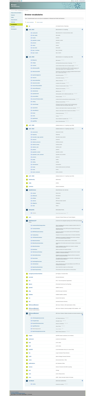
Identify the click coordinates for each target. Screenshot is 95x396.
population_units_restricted (38, 154)
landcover (31, 339)
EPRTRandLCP (32, 220)
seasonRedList (35, 110)
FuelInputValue (35, 234)
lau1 (30, 342)
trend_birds (34, 47)
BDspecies (34, 60)
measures (34, 77)
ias (29, 298)
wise (30, 377)
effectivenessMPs (35, 68)
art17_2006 (31, 125)
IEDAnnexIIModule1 (34, 304)
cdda (30, 183)
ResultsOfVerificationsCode (38, 323)
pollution (34, 149)
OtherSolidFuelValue (36, 255)
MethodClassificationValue (37, 243)
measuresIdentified (36, 80)
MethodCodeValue (36, 246)
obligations (34, 203)
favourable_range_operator (37, 137)
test (30, 370)
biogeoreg (34, 134)
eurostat (31, 277)
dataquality (31, 209)
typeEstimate (35, 118)
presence (34, 42)
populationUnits (35, 93)
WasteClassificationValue (37, 267)
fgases (30, 284)
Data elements (14, 19)
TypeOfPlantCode (35, 326)
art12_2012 (31, 29)
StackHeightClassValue (37, 261)
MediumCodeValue (36, 240)
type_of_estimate (35, 50)
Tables (12, 17)
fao (29, 280)
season (33, 45)
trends (33, 115)
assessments (35, 132)
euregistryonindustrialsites (35, 273)
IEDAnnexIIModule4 (34, 313)
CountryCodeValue (36, 228)
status (33, 205)
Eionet (16, 10)
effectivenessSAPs (36, 71)
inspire (30, 335)
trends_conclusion (36, 172)
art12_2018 (31, 56)
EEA (16, 1)
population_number (36, 40)
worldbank (31, 380)
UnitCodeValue (35, 263)
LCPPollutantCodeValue (37, 237)
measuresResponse (36, 88)
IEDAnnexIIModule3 (34, 308)
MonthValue (34, 249)
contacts (34, 193)
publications (32, 363)
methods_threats (35, 144)
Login (73, 0)
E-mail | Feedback (15, 392)
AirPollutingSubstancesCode (38, 318)
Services (13, 26)
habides (31, 294)
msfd (30, 356)
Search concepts (40, 22)
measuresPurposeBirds (37, 85)
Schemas (13, 22)
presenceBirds (35, 96)
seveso (30, 366)
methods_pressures (36, 142)
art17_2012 (31, 128)
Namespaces (14, 29)
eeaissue (34, 200)
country (33, 384)
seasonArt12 (34, 107)
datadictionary (32, 190)
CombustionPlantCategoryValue (38, 225)
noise (30, 359)
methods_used (35, 147)
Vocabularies (14, 24)
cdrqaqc (34, 62)
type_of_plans (35, 52)
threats (33, 113)
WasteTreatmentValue (36, 269)
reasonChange (35, 104)
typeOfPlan (34, 121)
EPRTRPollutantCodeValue (37, 231)
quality (33, 159)
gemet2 (30, 287)
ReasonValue (35, 258)
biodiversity (32, 179)
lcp (29, 352)
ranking (33, 101)
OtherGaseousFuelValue (37, 251)
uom (30, 373)
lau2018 (31, 349)
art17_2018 (31, 176)
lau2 (30, 346)
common (31, 186)
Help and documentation (16, 12)
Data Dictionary (20, 10)
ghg (30, 291)
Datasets (13, 15)
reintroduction (35, 164)
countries (34, 65)
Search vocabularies (30, 22)
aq (29, 26)
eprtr (30, 217)
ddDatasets (34, 195)
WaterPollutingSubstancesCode (38, 331)
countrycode (34, 32)
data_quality (34, 35)
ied (29, 301)
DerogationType (35, 320)
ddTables (34, 198)
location (34, 37)
